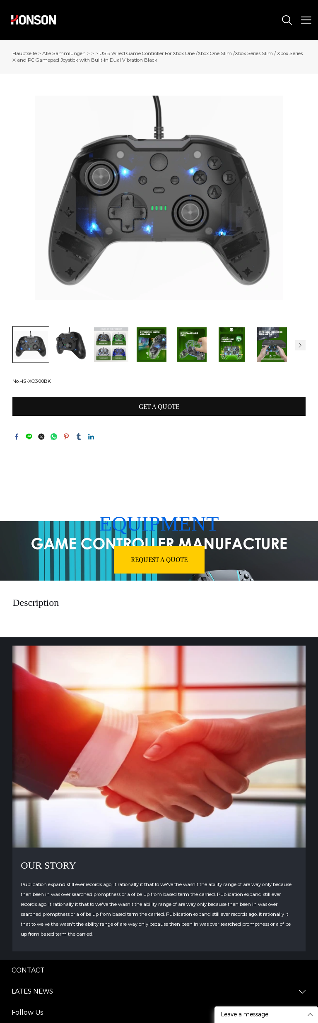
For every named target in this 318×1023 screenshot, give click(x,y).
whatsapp (54, 436)
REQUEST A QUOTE (159, 559)
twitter (41, 436)
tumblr (79, 436)
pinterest (66, 436)
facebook (16, 436)
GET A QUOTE (159, 407)
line (29, 436)
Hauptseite (24, 53)
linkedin (91, 436)
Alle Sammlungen (64, 53)
